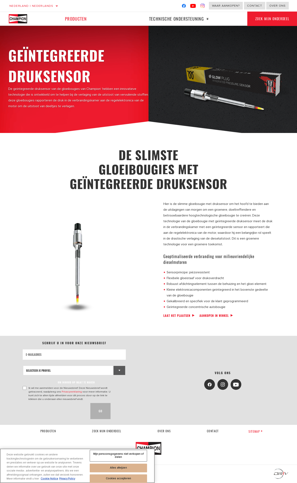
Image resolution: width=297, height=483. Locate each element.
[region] (77, 466)
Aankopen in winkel (214, 315)
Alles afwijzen (118, 467)
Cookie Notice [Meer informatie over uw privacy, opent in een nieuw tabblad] (49, 478)
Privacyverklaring (72, 391)
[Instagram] (202, 6)
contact (213, 431)
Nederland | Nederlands (31, 6)
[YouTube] (193, 6)
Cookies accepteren (118, 478)
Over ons (277, 5)
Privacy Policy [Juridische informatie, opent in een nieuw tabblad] (67, 478)
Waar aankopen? (226, 5)
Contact (254, 5)
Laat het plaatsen (176, 315)
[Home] (21, 19)
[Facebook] (184, 6)
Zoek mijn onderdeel (106, 431)
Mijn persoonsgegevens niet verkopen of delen (118, 455)
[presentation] (54, 411)
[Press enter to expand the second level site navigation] (207, 19)
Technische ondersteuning (176, 18)
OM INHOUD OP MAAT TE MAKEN (76, 382)
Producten (76, 18)
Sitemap (256, 431)
